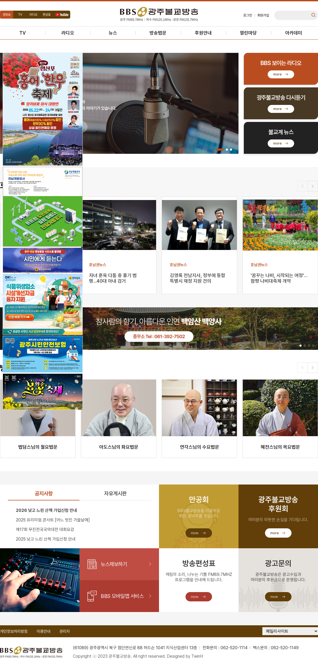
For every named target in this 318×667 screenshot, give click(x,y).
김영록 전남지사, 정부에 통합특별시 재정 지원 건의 (197, 278)
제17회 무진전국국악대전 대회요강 (45, 529)
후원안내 (203, 33)
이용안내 (43, 631)
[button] (220, 149)
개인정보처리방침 (14, 631)
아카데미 (293, 33)
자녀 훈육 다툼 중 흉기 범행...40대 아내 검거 (113, 278)
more (277, 74)
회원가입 (263, 15)
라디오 (33, 14)
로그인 (247, 15)
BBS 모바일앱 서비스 (122, 596)
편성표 (47, 14)
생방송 (7, 14)
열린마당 (248, 33)
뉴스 (113, 33)
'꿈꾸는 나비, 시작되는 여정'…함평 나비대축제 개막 (279, 278)
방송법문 (157, 33)
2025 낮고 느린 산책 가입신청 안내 (46, 539)
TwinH (197, 656)
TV (20, 14)
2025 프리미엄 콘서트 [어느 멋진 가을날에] (53, 519)
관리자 (64, 631)
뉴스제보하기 (114, 564)
